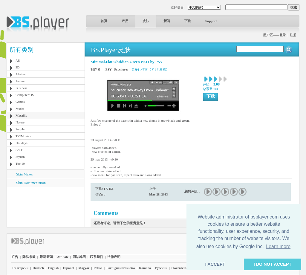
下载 (187, 21)
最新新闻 (46, 257)
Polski (98, 268)
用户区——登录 (274, 35)
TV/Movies (23, 136)
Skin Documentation (31, 183)
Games (20, 101)
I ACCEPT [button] (215, 264)
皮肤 (146, 21)
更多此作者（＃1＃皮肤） (150, 69)
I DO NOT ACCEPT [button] (273, 264)
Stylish (20, 156)
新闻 (166, 21)
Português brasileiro (120, 268)
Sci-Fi (20, 150)
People (20, 129)
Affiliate (62, 257)
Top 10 (20, 163)
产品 (125, 21)
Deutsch (38, 268)
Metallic (21, 115)
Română (145, 268)
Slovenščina (180, 268)
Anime (20, 81)
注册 (293, 35)
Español (68, 268)
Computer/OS (25, 95)
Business (21, 88)
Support (211, 21)
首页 (104, 21)
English (53, 268)
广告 (15, 257)
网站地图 (79, 257)
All (18, 60)
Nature (20, 122)
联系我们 (96, 257)
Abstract (21, 74)
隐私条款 (29, 257)
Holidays (21, 143)
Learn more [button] (278, 246)
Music (20, 108)
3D (17, 67)
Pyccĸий (161, 268)
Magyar (83, 268)
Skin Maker (24, 174)
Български (20, 268)
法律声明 (113, 257)
